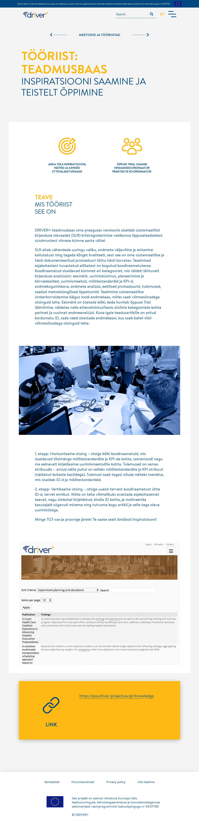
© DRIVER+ (80, 815)
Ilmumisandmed (82, 782)
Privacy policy (116, 782)
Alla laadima (146, 782)
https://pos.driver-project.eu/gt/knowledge (116, 696)
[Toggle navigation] (172, 14)
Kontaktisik (52, 782)
